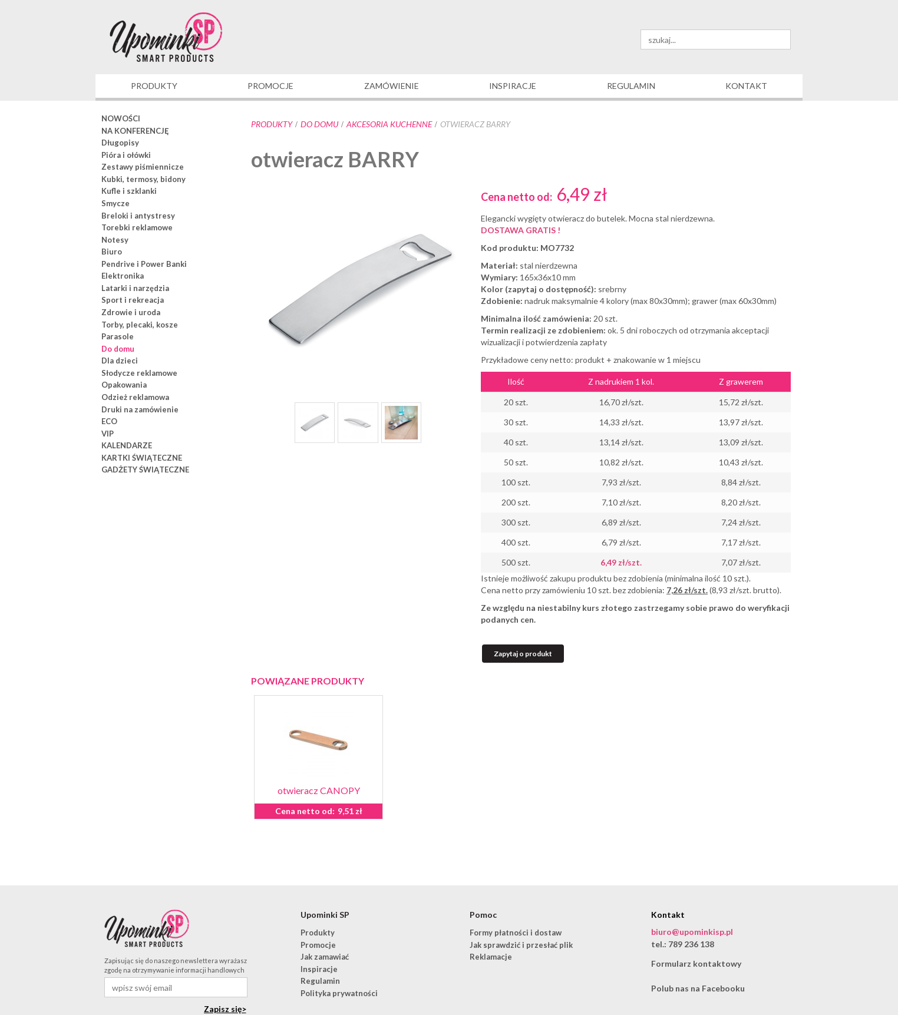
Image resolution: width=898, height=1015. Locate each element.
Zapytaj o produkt (523, 653)
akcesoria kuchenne (389, 124)
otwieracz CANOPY (319, 790)
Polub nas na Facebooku (698, 988)
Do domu (319, 124)
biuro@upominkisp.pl (692, 932)
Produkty (271, 124)
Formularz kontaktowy (696, 963)
